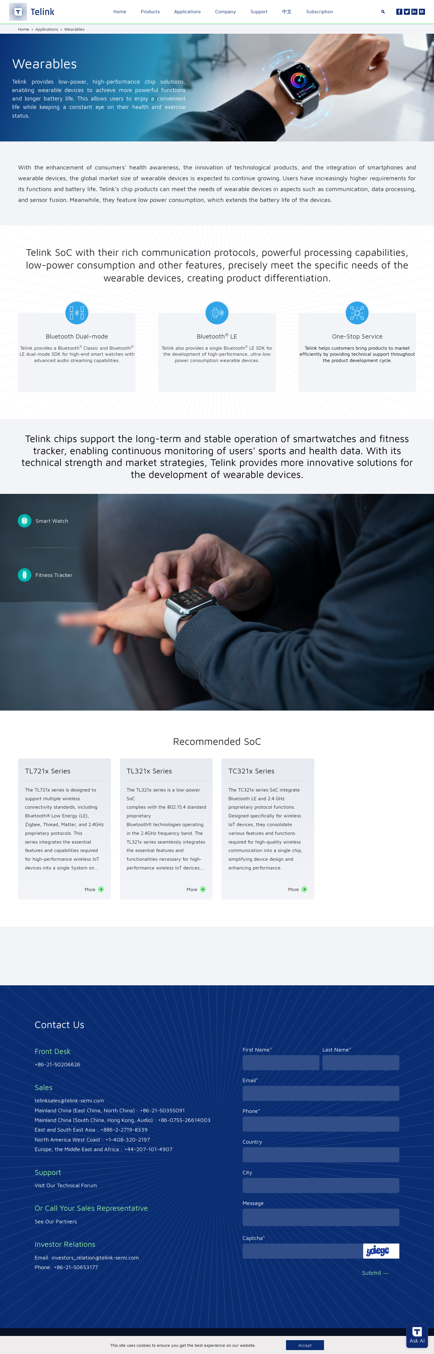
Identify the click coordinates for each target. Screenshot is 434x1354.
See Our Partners (56, 1221)
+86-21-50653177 (76, 1267)
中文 (287, 11)
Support (259, 11)
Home (119, 11)
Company (225, 11)
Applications (187, 11)
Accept (305, 1345)
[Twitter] (407, 12)
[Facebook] (399, 12)
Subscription (319, 11)
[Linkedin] (414, 12)
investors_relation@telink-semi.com (95, 1257)
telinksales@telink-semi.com (69, 1100)
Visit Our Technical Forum (66, 1185)
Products (150, 11)
